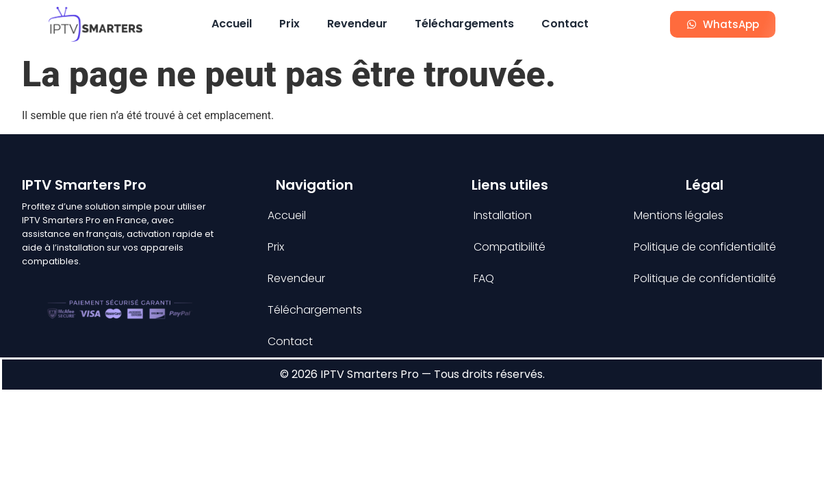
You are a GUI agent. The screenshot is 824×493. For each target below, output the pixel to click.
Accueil (231, 23)
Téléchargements (464, 23)
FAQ (484, 278)
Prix (289, 23)
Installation (503, 215)
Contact (565, 23)
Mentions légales (678, 215)
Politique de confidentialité (705, 247)
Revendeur (357, 23)
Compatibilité (509, 247)
